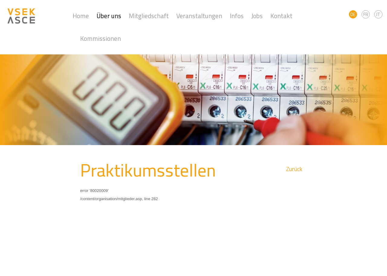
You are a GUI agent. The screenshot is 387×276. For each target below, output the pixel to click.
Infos (237, 16)
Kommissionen (100, 38)
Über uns (108, 16)
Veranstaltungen (199, 16)
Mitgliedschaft (149, 16)
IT (378, 14)
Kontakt (281, 16)
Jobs (257, 16)
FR (365, 14)
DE (353, 14)
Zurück (294, 169)
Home (81, 16)
